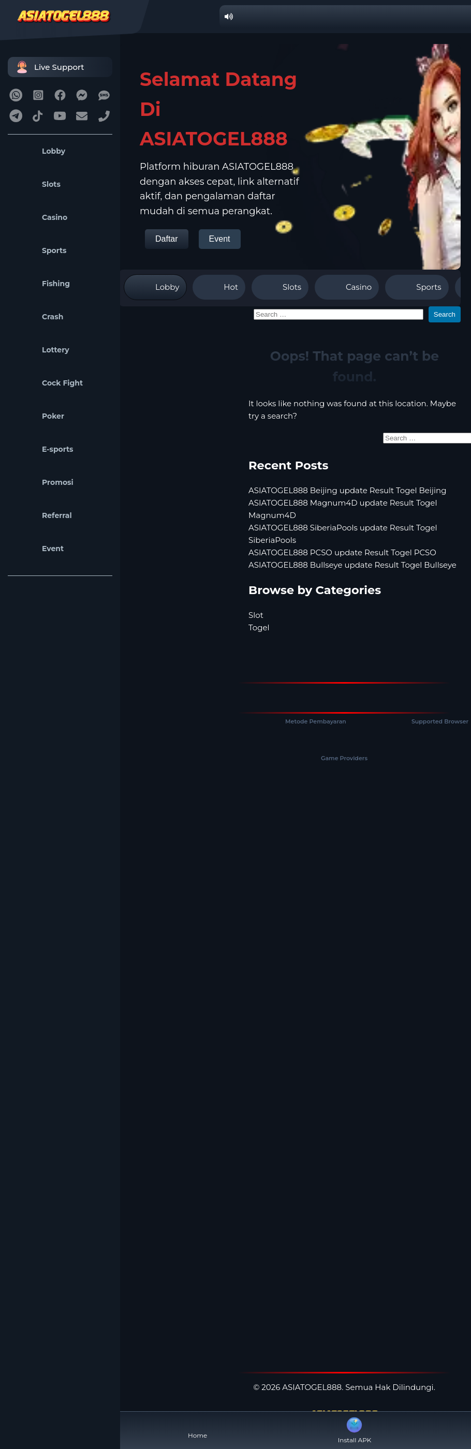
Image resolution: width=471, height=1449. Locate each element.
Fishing (41, 284)
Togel (259, 627)
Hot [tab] (219, 287)
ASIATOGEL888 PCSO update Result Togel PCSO (342, 552)
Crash (38, 317)
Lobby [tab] (155, 287)
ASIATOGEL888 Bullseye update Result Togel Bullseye (352, 565)
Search (444, 314)
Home (197, 1427)
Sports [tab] (416, 287)
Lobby (39, 151)
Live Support (48, 67)
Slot (255, 615)
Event (38, 548)
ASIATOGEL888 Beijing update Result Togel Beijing (347, 490)
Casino (40, 217)
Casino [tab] (347, 287)
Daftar (166, 238)
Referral (42, 515)
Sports (40, 250)
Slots (37, 184)
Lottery (41, 350)
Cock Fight (48, 383)
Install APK (355, 1429)
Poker (38, 416)
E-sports (43, 449)
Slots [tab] (280, 287)
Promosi (43, 482)
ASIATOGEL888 (312, 1387)
